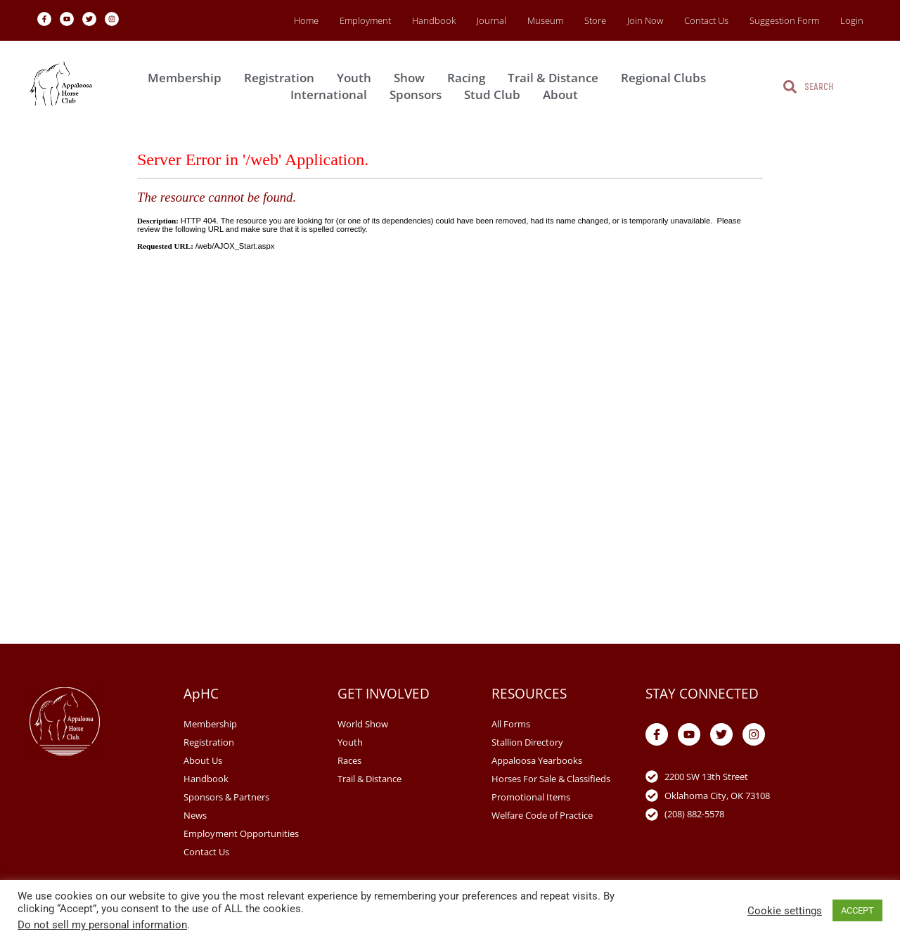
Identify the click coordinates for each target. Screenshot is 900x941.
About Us (203, 760)
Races (349, 760)
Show (413, 78)
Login (851, 20)
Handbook (434, 20)
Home (306, 20)
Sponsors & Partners (226, 797)
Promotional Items (530, 797)
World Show (363, 724)
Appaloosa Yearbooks (536, 760)
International (332, 94)
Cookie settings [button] (784, 910)
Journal (491, 20)
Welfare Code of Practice (542, 815)
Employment (365, 20)
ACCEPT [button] (857, 910)
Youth (357, 78)
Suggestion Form (784, 20)
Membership (188, 78)
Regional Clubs (667, 78)
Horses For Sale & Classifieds (550, 778)
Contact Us (706, 20)
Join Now (645, 20)
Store (595, 20)
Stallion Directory (527, 742)
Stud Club (495, 94)
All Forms (510, 724)
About (564, 94)
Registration (282, 78)
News (195, 815)
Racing (469, 78)
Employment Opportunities (241, 833)
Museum (545, 20)
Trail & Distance (556, 78)
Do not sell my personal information (102, 925)
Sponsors (419, 94)
